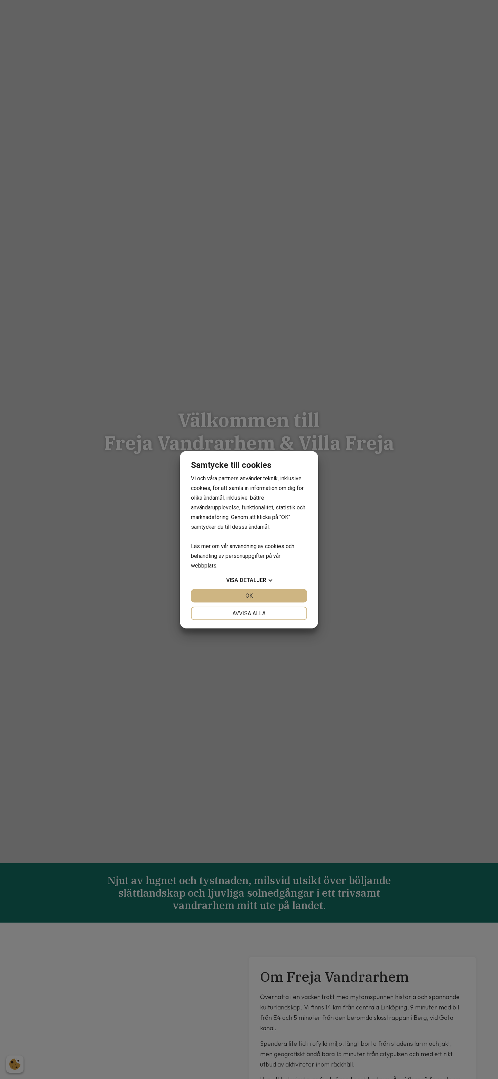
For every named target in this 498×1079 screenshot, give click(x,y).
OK (249, 595)
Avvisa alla (249, 613)
